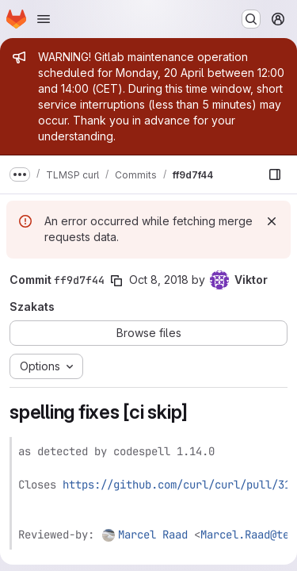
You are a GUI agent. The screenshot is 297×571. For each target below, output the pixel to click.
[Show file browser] (274, 174)
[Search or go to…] (251, 19)
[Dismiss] (271, 221)
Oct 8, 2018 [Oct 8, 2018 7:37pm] (158, 279)
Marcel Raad (153, 534)
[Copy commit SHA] (116, 280)
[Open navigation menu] (43, 19)
